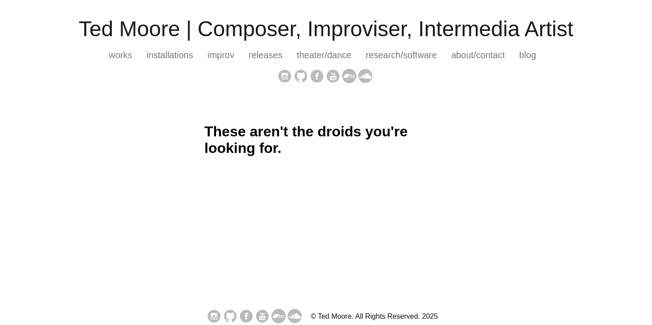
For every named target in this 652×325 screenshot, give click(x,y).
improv (220, 55)
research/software (401, 55)
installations (169, 55)
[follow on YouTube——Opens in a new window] (333, 77)
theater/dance (324, 55)
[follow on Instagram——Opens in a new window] (285, 77)
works (120, 55)
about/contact (478, 55)
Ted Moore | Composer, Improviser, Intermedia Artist (326, 29)
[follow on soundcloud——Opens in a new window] (365, 77)
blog (527, 55)
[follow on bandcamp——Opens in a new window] (349, 77)
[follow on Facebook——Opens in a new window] (317, 77)
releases (266, 55)
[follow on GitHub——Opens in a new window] (301, 77)
